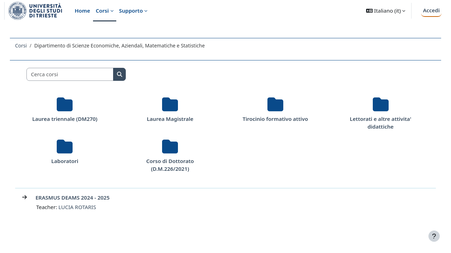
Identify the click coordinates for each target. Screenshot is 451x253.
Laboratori (72, 160)
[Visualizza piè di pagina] (434, 236)
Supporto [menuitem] (131, 10)
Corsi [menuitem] (102, 10)
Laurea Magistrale (172, 118)
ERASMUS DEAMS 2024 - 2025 (82, 197)
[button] (386, 10)
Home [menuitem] (82, 10)
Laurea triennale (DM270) (72, 118)
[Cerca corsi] (80, 74)
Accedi (431, 10)
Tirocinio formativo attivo (272, 118)
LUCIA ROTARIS (87, 206)
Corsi (31, 45)
